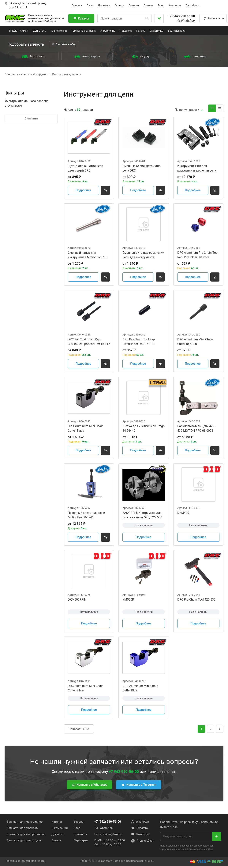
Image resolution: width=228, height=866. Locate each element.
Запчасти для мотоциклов (25, 821)
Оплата (119, 5)
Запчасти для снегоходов (24, 840)
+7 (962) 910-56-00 (181, 16)
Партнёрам (192, 5)
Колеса (140, 30)
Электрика (156, 30)
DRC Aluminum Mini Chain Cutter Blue (140, 688)
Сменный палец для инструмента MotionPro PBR (87, 255)
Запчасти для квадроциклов (26, 834)
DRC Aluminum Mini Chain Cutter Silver (85, 688)
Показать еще (79, 729)
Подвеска (126, 30)
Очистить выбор (63, 44)
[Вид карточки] (212, 108)
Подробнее (83, 190)
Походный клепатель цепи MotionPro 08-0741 (86, 515)
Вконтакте (140, 834)
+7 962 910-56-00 (124, 771)
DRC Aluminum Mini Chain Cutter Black (85, 428)
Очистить (31, 118)
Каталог (81, 18)
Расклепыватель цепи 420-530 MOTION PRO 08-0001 (196, 428)
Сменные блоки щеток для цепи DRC (141, 168)
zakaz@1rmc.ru (112, 834)
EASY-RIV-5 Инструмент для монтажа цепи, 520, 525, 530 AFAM (142, 515)
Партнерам (81, 840)
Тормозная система (83, 30)
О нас (90, 5)
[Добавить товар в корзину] (105, 190)
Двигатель (39, 30)
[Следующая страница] (219, 729)
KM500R (128, 599)
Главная (77, 5)
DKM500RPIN (77, 599)
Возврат (134, 5)
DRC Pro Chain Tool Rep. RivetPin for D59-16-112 (138, 342)
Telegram (139, 828)
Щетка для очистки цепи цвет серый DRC (85, 168)
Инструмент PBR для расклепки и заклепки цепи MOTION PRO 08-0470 (196, 168)
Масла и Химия (18, 30)
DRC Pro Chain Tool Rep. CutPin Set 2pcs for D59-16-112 (89, 342)
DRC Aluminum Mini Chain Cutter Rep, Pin (195, 342)
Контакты (174, 5)
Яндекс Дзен (142, 841)
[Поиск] (146, 18)
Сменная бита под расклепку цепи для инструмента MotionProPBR (143, 255)
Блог (161, 5)
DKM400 (183, 513)
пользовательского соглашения (194, 849)
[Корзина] (159, 18)
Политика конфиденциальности (25, 860)
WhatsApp (185, 20)
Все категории (176, 30)
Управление (107, 30)
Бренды (148, 5)
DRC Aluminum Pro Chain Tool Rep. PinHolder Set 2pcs (197, 255)
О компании (59, 828)
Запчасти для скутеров (22, 828)
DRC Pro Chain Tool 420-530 (196, 599)
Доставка (104, 5)
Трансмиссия (58, 30)
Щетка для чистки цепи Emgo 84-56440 (143, 428)
